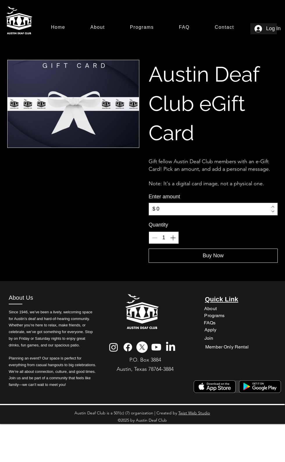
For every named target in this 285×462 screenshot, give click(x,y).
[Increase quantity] (173, 238)
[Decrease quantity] (154, 238)
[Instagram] (113, 347)
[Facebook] (127, 347)
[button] (97, 27)
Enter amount (164, 196)
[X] (142, 347)
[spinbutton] (163, 237)
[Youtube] (156, 347)
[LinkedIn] (170, 347)
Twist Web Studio (194, 413)
